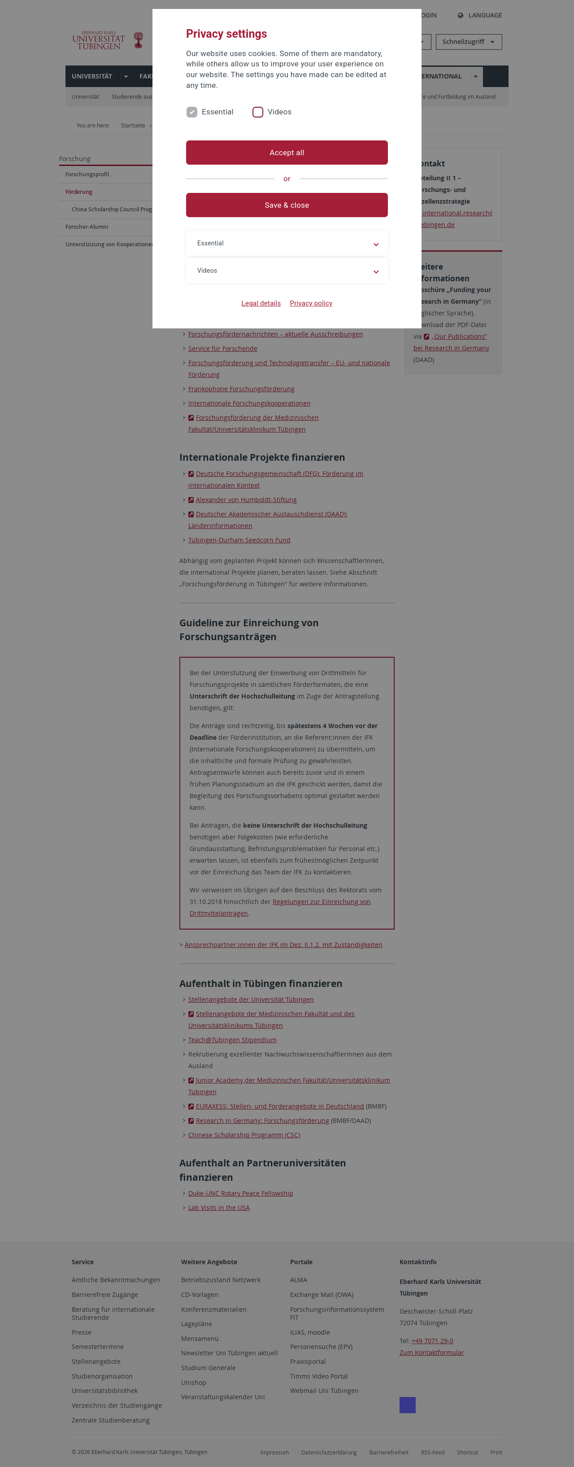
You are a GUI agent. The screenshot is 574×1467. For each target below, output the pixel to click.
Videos (280, 111)
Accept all (287, 152)
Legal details (261, 303)
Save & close (287, 205)
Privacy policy (311, 303)
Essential (218, 111)
